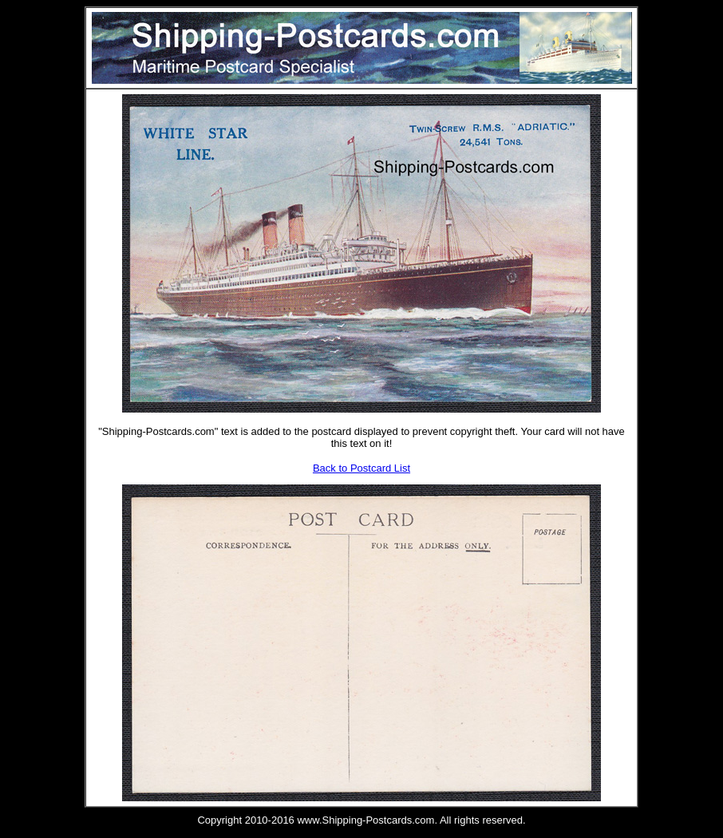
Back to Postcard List (361, 468)
